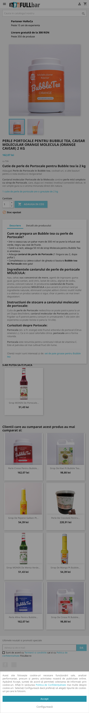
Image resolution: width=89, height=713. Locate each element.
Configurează (45, 706)
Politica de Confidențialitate (51, 684)
